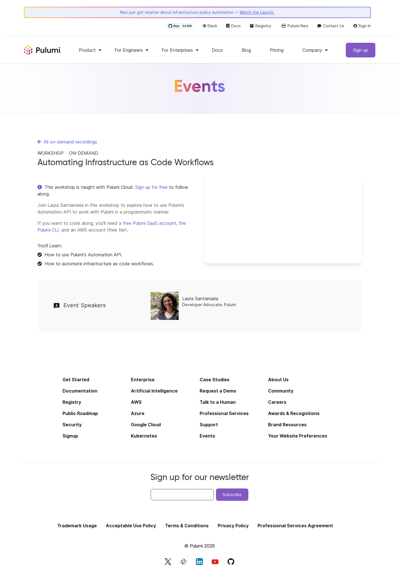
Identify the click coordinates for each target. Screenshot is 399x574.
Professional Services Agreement (295, 525)
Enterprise (143, 379)
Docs (233, 25)
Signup (70, 436)
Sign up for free (151, 187)
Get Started (76, 379)
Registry (260, 25)
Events (207, 436)
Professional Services (224, 413)
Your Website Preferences (297, 436)
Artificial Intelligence (154, 391)
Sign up (360, 50)
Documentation (80, 391)
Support (209, 424)
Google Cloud (146, 424)
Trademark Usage (77, 525)
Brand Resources (287, 424)
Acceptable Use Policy (131, 525)
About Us (278, 379)
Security (72, 424)
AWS (136, 402)
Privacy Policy (233, 525)
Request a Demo (218, 391)
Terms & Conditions (187, 525)
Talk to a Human (218, 402)
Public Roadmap (80, 413)
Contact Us (330, 25)
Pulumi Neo (294, 26)
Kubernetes (144, 436)
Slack (210, 25)
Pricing (277, 50)
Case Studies (214, 379)
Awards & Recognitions (294, 413)
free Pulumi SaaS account (149, 223)
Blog (246, 50)
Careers (277, 402)
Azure (137, 413)
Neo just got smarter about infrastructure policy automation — (197, 12)
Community (280, 391)
